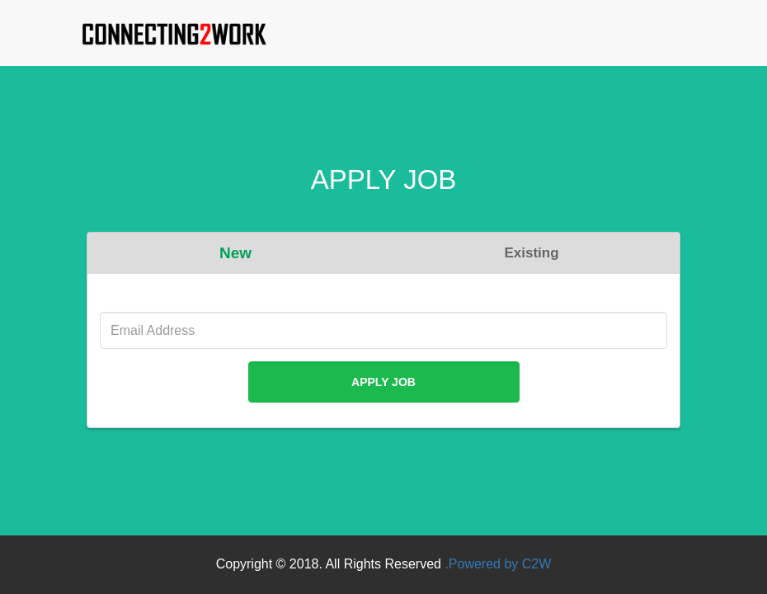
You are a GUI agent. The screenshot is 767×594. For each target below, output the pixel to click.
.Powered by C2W (498, 564)
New (235, 253)
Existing (531, 253)
